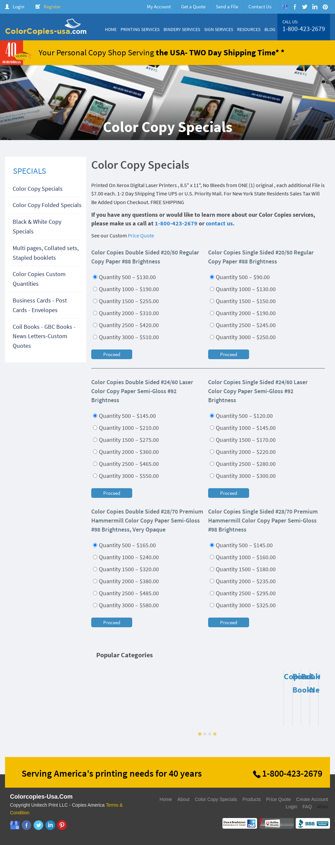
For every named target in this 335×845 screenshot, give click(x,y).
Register (52, 6)
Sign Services (218, 29)
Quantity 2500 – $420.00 (126, 325)
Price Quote (141, 235)
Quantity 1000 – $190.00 (126, 289)
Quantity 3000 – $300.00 (243, 476)
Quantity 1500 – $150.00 (243, 301)
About (183, 799)
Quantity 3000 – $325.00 (243, 605)
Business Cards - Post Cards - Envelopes (40, 305)
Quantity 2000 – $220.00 (243, 452)
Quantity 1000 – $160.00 (243, 557)
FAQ (307, 806)
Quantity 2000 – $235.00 (243, 581)
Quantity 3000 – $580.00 (126, 605)
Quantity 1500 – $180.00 (243, 569)
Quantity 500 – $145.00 (124, 415)
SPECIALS (29, 170)
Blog (269, 29)
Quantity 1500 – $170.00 (243, 440)
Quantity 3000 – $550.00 (126, 476)
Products (251, 799)
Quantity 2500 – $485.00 (126, 593)
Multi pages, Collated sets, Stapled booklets (46, 252)
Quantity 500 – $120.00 (241, 415)
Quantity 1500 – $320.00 (126, 569)
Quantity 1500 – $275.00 (126, 440)
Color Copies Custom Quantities (39, 278)
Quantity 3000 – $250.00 (243, 337)
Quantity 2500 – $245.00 (243, 325)
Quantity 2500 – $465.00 (126, 464)
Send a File (227, 6)
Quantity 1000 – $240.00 (126, 557)
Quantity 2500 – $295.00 (243, 593)
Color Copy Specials (38, 188)
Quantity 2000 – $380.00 (126, 581)
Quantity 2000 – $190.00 (243, 313)
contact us (219, 223)
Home (111, 29)
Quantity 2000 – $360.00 (126, 452)
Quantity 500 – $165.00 (124, 545)
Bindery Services (182, 29)
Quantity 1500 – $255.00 (126, 301)
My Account (159, 6)
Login (18, 6)
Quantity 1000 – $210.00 (126, 428)
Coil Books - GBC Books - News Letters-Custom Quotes (44, 336)
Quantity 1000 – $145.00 (243, 428)
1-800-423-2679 (303, 28)
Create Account (312, 799)
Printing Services (140, 29)
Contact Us (259, 6)
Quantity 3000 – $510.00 (126, 337)
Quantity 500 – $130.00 (124, 277)
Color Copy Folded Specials (47, 205)
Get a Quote (193, 6)
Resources (248, 29)
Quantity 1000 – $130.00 (243, 289)
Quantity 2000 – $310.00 (126, 313)
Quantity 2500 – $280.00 (243, 464)
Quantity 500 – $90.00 (240, 277)
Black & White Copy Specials (37, 226)
